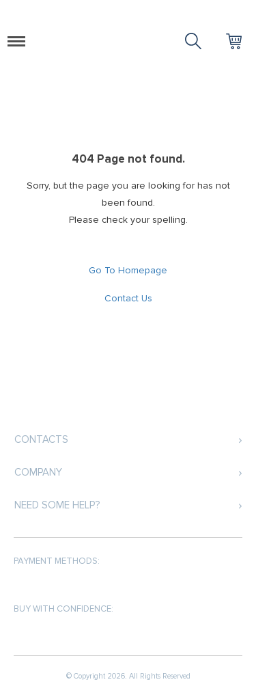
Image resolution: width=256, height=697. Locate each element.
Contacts (41, 439)
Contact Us (128, 298)
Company (38, 472)
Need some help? (57, 505)
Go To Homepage (128, 270)
